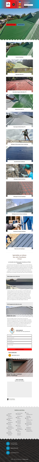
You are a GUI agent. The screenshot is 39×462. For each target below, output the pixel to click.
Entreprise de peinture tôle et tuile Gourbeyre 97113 (29, 423)
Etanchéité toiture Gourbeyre (10, 415)
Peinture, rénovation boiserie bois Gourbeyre (10, 433)
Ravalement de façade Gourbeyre (19, 417)
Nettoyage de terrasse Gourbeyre (10, 423)
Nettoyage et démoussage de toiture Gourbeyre (19, 429)
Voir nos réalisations (11, 24)
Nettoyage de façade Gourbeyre (10, 419)
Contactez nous (21, 24)
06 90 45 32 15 (16, 4)
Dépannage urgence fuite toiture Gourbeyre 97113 (29, 418)
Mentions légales (25, 459)
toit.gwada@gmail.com (15, 452)
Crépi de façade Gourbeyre (19, 414)
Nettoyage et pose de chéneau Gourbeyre (11, 428)
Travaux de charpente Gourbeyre (19, 422)
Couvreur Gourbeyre (19, 425)
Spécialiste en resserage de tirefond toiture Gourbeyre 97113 (29, 429)
